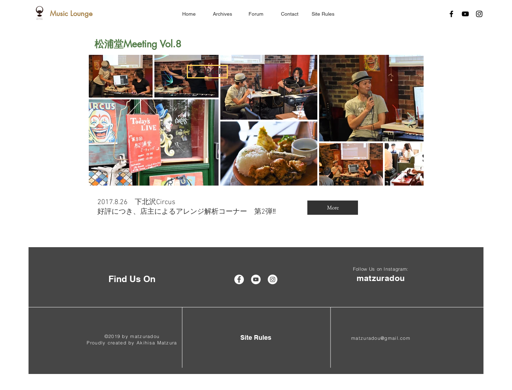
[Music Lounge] (71, 13)
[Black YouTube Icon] (465, 14)
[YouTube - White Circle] (256, 279)
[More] (332, 208)
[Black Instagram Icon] (479, 14)
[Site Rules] (256, 337)
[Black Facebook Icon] (451, 14)
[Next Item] (410, 120)
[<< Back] (207, 71)
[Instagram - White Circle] (272, 279)
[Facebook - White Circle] (239, 279)
